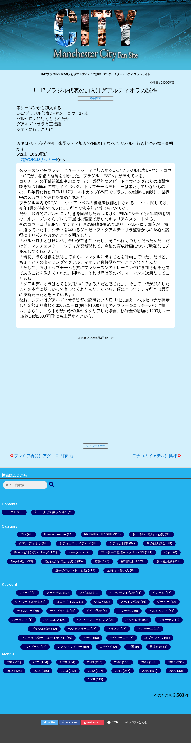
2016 (171, 662)
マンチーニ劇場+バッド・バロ (122, 552)
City (23, 534)
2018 (117, 662)
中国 (131, 646)
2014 (37, 671)
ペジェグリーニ (79, 628)
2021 (36, 662)
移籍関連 (95, 98)
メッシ (87, 637)
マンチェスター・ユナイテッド (43, 637)
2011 (118, 671)
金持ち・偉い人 (118, 570)
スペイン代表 (130, 601)
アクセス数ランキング (55, 512)
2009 (172, 671)
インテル (158, 592)
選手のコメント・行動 (71, 570)
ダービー (163, 601)
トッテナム (125, 610)
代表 (167, 552)
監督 (98, 561)
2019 (90, 662)
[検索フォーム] (25, 485)
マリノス (113, 628)
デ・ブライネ (59, 610)
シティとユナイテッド (75, 543)
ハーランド (77, 552)
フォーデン (166, 619)
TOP (112, 722)
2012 (91, 671)
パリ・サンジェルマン (92, 619)
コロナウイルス (67, 601)
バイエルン (51, 619)
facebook (69, 722)
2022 (10, 662)
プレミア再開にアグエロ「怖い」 (44, 456)
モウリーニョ (119, 637)
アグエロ (85, 592)
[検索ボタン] (52, 485)
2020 (63, 662)
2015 (10, 671)
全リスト (16, 512)
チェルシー (25, 610)
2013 (64, 671)
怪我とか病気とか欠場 (60, 561)
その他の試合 (156, 543)
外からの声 (18, 561)
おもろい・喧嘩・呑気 (148, 534)
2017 (144, 662)
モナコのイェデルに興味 (154, 456)
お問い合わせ (136, 722)
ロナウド (106, 646)
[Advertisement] (95, 396)
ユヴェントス (153, 637)
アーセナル (54, 592)
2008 (91, 679)
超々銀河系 (164, 561)
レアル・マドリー (69, 646)
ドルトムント (158, 610)
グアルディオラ (95, 445)
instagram (92, 722)
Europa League (55, 534)
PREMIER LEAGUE (98, 534)
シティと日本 (118, 543)
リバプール (32, 646)
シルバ (98, 601)
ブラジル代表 (40, 628)
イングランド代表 (122, 592)
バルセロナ (133, 619)
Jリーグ (25, 592)
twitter (49, 722)
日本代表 (156, 646)
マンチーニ (145, 628)
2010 (145, 671)
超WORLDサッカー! (39, 159)
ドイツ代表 (94, 610)
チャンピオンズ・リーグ (31, 552)
